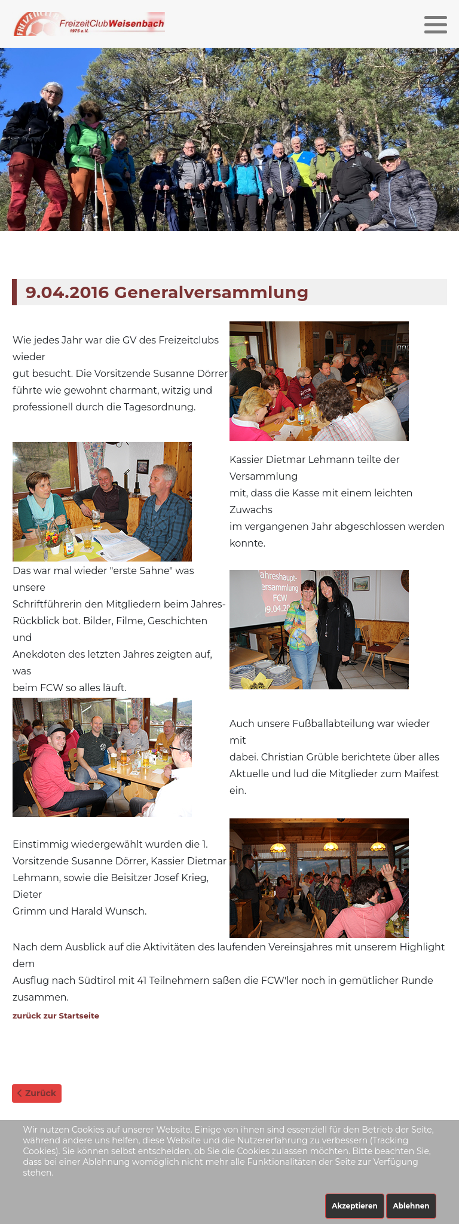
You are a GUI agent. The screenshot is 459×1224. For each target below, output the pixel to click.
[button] (435, 24)
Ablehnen (411, 1205)
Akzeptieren (355, 1205)
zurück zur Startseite (56, 1015)
